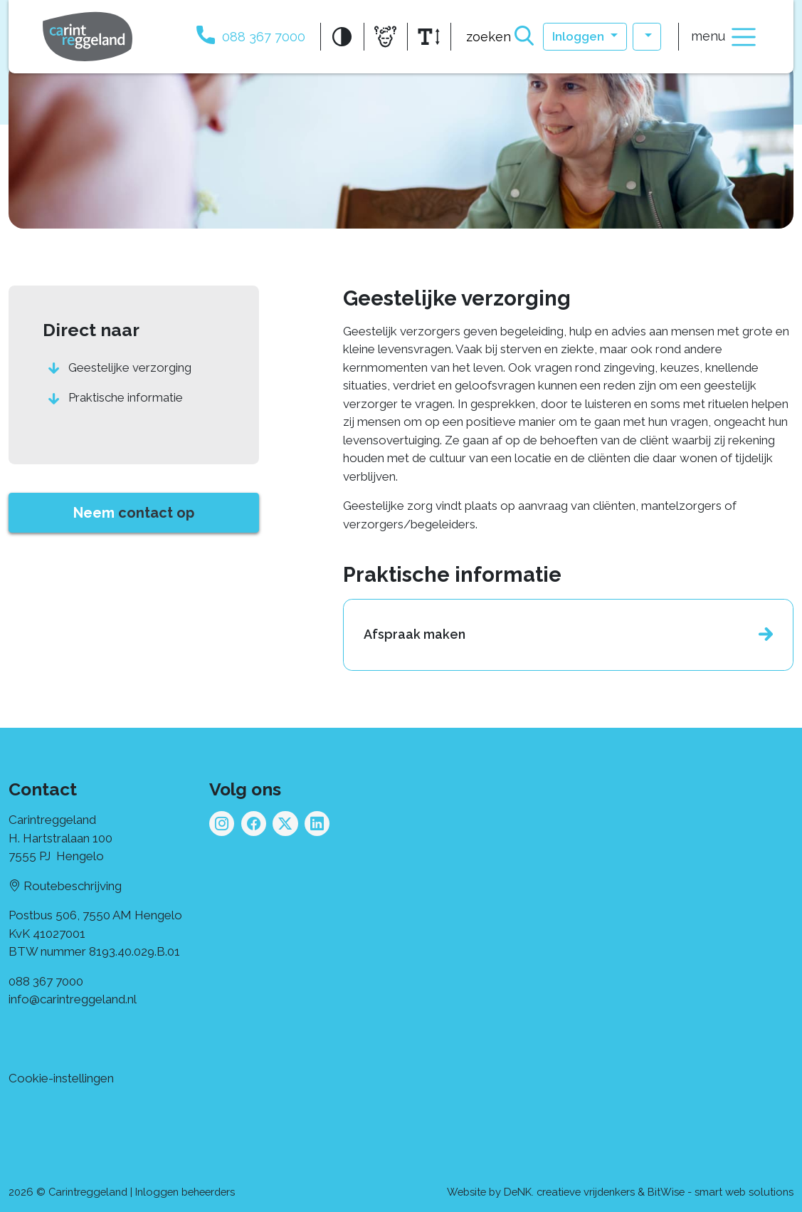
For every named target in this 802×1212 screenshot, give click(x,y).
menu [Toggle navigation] (725, 37)
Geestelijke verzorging (129, 367)
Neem (133, 512)
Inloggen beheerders (185, 1192)
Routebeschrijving (65, 886)
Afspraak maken (414, 634)
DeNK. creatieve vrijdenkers (569, 1192)
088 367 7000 (46, 981)
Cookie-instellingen (61, 1078)
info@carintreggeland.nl (73, 999)
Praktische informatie (125, 397)
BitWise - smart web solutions (720, 1192)
